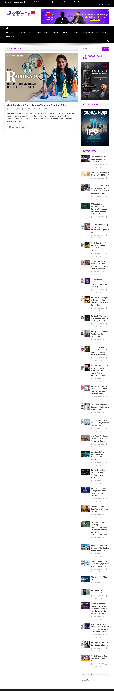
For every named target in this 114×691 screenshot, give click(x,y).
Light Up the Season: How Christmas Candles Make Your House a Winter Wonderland (100, 351)
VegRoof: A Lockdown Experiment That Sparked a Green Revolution (100, 545)
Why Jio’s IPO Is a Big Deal (98, 576)
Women (65, 32)
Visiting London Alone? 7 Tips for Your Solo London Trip (100, 334)
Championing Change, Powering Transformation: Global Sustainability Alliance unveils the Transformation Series (99, 526)
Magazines (10, 32)
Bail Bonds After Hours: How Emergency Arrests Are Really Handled (99, 318)
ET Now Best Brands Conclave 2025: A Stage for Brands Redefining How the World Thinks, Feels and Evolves (99, 606)
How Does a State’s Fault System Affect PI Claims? (100, 174)
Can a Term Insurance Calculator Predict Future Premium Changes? (100, 407)
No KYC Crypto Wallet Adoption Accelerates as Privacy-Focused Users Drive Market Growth (100, 625)
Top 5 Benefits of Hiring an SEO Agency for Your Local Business (99, 423)
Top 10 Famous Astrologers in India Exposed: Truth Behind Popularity (99, 283)
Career (56, 2)
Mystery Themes (50, 689)
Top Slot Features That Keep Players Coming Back (99, 656)
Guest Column (78, 2)
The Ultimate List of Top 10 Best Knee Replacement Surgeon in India (100, 228)
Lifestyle (75, 32)
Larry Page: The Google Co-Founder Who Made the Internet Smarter (99, 438)
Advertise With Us (65, 2)
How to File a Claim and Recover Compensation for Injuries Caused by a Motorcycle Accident (99, 189)
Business (22, 32)
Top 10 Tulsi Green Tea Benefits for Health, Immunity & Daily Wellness (99, 246)
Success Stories (87, 32)
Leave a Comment (46, 109)
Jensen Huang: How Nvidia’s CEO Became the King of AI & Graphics (100, 472)
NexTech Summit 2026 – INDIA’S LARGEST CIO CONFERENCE (99, 159)
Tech (31, 32)
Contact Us (37, 2)
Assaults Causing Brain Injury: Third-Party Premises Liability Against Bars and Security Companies (99, 370)
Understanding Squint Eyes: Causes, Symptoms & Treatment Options (100, 561)
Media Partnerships (91, 2)
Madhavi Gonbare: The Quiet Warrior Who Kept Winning (99, 506)
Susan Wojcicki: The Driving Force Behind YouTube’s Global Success (98, 489)
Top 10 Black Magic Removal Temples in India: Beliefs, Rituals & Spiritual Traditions (99, 265)
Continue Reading (17, 127)
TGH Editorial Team (30, 109)
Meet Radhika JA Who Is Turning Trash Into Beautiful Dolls (36, 105)
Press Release (101, 32)
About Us (28, 2)
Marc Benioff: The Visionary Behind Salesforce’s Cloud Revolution (97, 455)
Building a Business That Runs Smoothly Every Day (100, 641)
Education (56, 32)
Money (38, 32)
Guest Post (10, 37)
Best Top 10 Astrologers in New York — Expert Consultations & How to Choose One (99, 301)
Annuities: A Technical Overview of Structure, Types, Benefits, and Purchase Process (99, 390)
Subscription (47, 2)
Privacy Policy (105, 689)
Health (46, 32)
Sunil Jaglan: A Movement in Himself (98, 589)
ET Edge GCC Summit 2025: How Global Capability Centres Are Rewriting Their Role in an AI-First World (100, 209)
